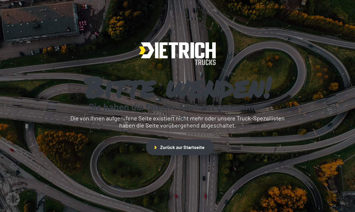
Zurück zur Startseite (179, 147)
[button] (13, 199)
